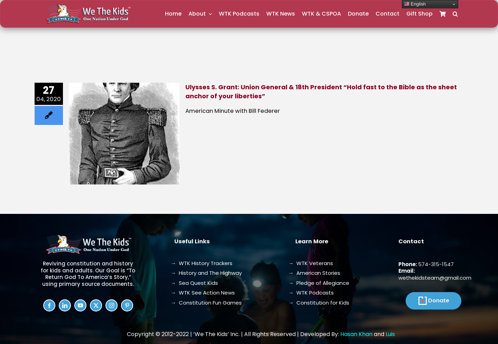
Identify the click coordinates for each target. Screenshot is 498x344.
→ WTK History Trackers (201, 263)
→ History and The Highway (206, 273)
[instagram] (111, 305)
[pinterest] (127, 305)
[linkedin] (65, 305)
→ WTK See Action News (203, 292)
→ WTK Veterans (310, 263)
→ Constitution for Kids (318, 302)
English (415, 4)
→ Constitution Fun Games (206, 302)
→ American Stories (314, 273)
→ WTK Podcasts (311, 292)
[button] (455, 14)
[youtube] (80, 305)
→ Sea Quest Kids (194, 283)
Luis (390, 334)
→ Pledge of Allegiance (318, 283)
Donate (438, 301)
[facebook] (49, 305)
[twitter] (96, 305)
